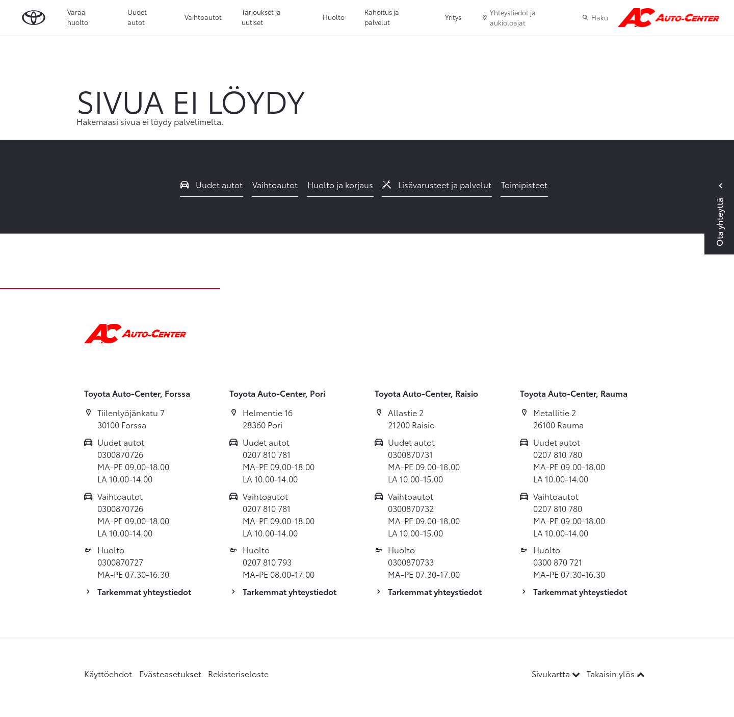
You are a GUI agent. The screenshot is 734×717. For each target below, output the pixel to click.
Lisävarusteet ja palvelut (436, 184)
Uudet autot (137, 17)
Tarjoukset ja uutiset (261, 17)
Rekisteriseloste (238, 673)
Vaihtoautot (203, 16)
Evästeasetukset (170, 673)
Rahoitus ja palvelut (381, 17)
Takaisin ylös (616, 673)
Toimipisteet (524, 184)
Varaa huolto (77, 17)
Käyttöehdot (108, 673)
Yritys (453, 16)
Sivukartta (557, 673)
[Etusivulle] (668, 18)
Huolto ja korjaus (340, 184)
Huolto (334, 16)
